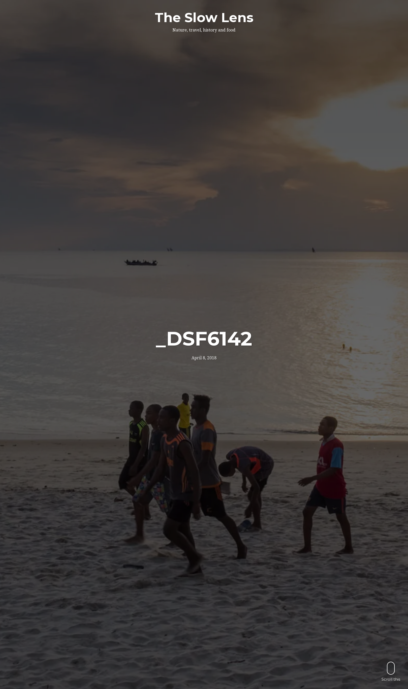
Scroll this (390, 671)
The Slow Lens (204, 17)
